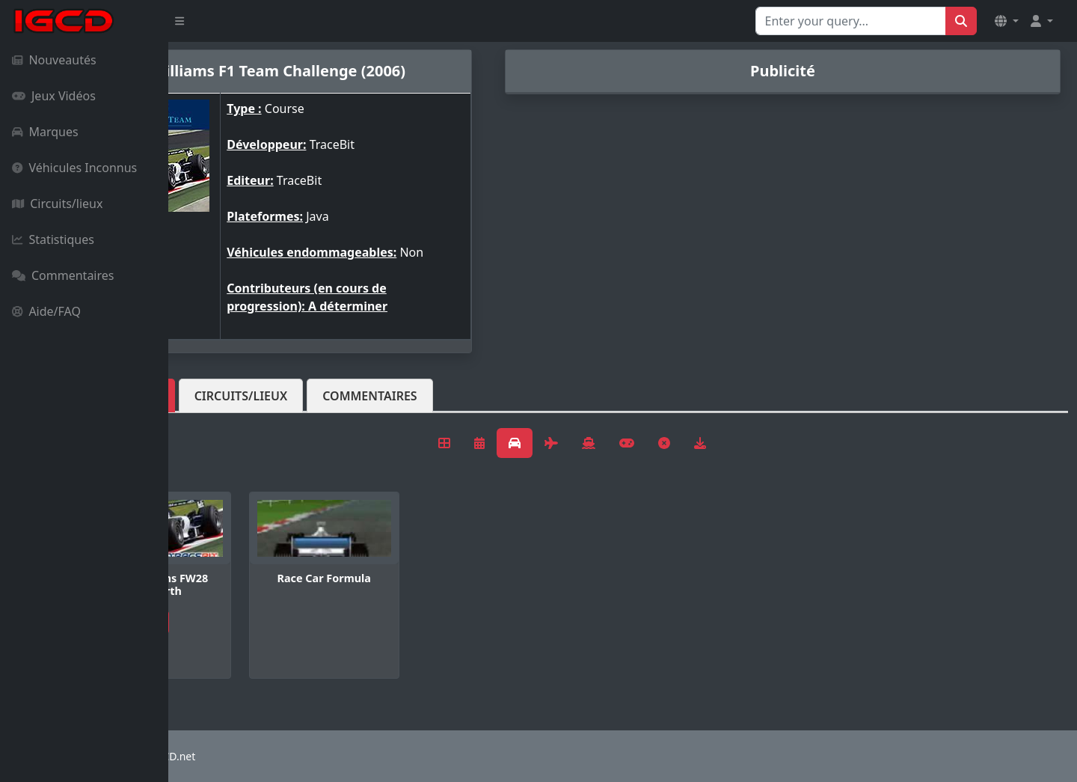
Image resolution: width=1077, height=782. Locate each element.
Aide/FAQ (46, 311)
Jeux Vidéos (54, 96)
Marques (45, 131)
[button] (1007, 21)
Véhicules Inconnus (74, 167)
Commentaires (63, 275)
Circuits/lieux (57, 203)
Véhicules (227, 396)
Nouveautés (54, 60)
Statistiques (53, 239)
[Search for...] (850, 21)
